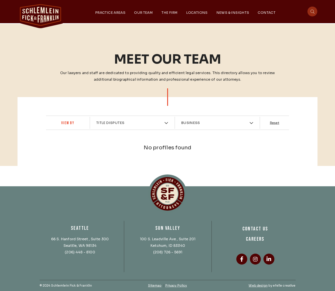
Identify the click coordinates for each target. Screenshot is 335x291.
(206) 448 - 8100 (80, 252)
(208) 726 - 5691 (167, 252)
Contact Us (255, 228)
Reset (274, 123)
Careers (255, 239)
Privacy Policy (176, 285)
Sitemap (154, 285)
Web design (258, 285)
